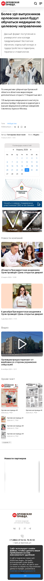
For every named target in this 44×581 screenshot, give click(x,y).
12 (37, 162)
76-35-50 (31, 540)
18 (32, 166)
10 (27, 162)
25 (32, 170)
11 (32, 162)
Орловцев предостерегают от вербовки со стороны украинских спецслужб (18, 362)
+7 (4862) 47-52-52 (17, 540)
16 (22, 166)
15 (17, 166)
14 (12, 166)
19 (37, 166)
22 (17, 170)
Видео (5, 327)
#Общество (12, 123)
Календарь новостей (22, 145)
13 (7, 166)
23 (22, 170)
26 (37, 170)
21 (12, 170)
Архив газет (8, 378)
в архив (6, 442)
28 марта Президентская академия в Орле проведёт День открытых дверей (22, 271)
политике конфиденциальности (22, 571)
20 (7, 170)
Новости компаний (11, 238)
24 (27, 170)
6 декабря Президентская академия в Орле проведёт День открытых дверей (22, 313)
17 (27, 166)
